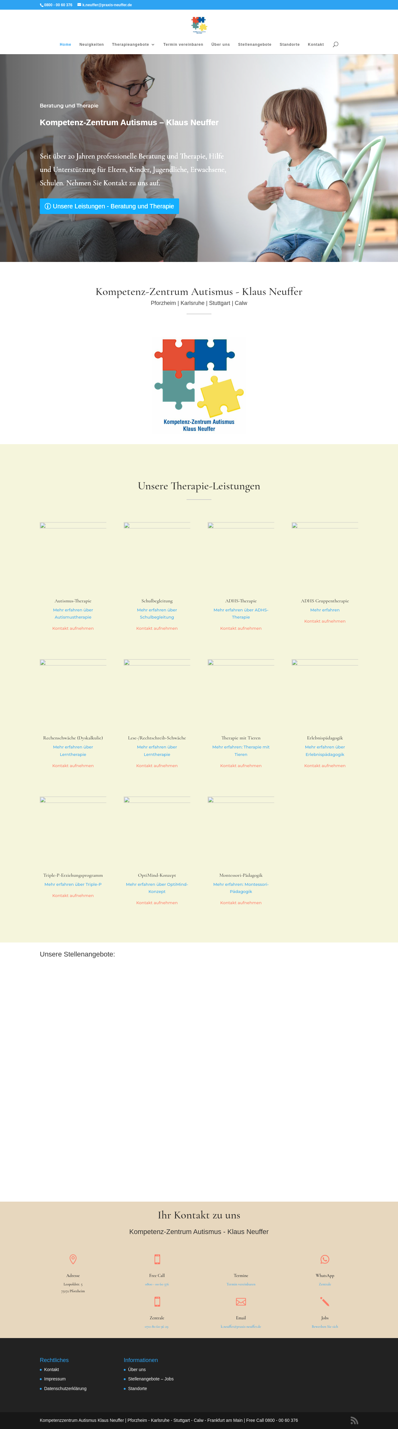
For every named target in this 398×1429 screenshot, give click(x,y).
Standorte (290, 44)
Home (65, 44)
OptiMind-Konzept (157, 875)
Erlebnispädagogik (325, 738)
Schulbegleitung (157, 601)
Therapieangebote (130, 44)
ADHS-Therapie (241, 601)
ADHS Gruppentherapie (325, 601)
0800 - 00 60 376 (157, 1284)
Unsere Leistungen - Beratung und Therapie (114, 206)
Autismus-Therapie (73, 601)
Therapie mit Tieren (241, 738)
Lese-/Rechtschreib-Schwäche (157, 738)
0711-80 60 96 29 (157, 1326)
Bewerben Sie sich (325, 1326)
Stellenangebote (255, 44)
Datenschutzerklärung (65, 1388)
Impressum (55, 1378)
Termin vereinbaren (183, 44)
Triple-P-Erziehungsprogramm (73, 875)
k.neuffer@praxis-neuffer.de (241, 1326)
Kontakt (316, 44)
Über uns (220, 44)
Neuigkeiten (91, 44)
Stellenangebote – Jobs (151, 1378)
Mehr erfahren (325, 609)
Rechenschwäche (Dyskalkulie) (73, 738)
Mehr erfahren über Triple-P (73, 884)
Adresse (73, 1275)
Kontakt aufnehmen (73, 628)
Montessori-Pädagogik (240, 875)
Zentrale (325, 1284)
